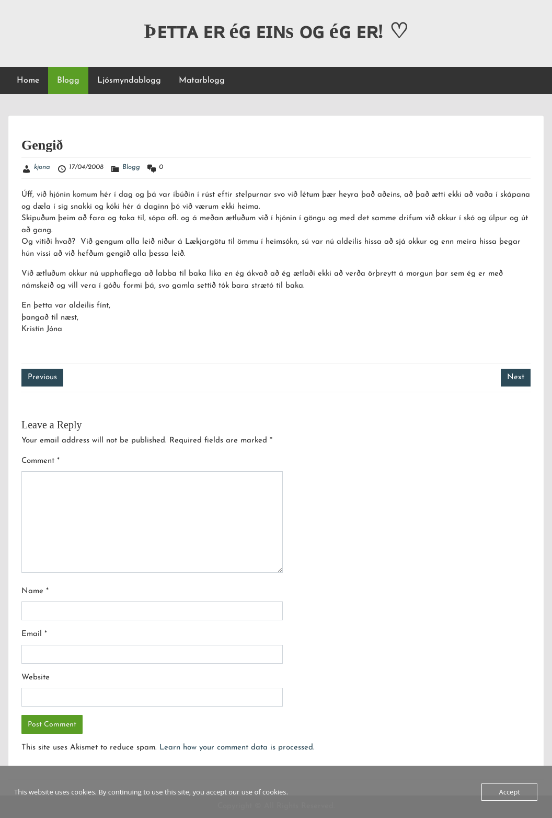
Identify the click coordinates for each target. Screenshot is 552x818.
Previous (42, 377)
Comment (40, 461)
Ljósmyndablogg (129, 80)
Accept (509, 792)
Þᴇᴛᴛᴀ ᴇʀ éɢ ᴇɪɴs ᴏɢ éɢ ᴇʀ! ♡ (276, 31)
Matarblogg (202, 80)
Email (34, 634)
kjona (42, 167)
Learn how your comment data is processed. (237, 748)
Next (515, 377)
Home (28, 80)
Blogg (68, 80)
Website (35, 677)
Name (35, 591)
